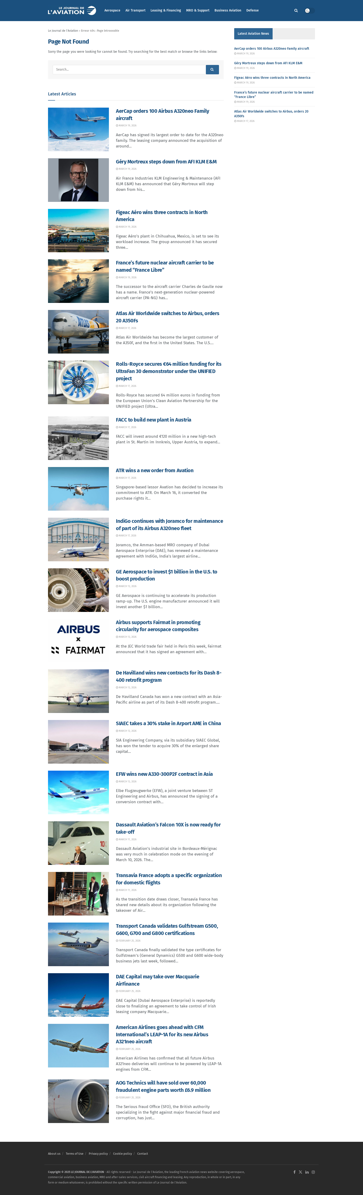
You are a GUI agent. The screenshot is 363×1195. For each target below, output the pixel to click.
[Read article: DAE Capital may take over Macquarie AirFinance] (78, 995)
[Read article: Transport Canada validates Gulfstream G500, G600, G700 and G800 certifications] (78, 944)
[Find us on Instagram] (313, 1172)
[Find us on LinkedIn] (307, 1172)
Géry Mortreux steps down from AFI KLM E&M (166, 161)
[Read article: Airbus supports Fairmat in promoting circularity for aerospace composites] (78, 641)
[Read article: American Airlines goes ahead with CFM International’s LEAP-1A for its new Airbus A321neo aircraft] (78, 1045)
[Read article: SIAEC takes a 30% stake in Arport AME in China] (78, 742)
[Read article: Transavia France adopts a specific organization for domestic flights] (78, 894)
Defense (252, 10)
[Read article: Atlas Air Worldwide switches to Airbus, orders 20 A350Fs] (78, 332)
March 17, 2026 (126, 328)
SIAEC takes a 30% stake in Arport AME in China (168, 723)
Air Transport (135, 10)
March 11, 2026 (126, 839)
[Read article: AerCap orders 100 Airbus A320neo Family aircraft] (78, 129)
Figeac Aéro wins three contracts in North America (272, 78)
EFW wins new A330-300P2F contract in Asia (164, 774)
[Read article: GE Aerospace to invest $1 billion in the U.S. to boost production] (78, 590)
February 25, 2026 (128, 940)
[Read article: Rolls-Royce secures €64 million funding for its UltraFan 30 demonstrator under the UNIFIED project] (78, 382)
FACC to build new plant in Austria (153, 420)
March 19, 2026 (126, 125)
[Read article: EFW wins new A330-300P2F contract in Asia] (78, 792)
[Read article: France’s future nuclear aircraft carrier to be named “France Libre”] (78, 281)
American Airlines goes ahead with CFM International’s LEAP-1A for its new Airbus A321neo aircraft (162, 1034)
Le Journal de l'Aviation (63, 30)
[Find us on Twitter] (300, 1172)
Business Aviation (228, 10)
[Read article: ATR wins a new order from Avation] (78, 489)
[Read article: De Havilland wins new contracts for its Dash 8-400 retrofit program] (78, 691)
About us (54, 1153)
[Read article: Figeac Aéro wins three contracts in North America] (78, 231)
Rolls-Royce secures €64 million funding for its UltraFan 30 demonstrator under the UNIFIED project (168, 371)
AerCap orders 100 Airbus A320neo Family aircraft (271, 49)
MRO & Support (197, 10)
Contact (142, 1153)
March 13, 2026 (126, 586)
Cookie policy (122, 1153)
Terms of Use (74, 1153)
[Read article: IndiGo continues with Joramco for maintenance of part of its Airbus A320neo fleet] (78, 539)
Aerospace (112, 10)
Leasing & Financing (166, 10)
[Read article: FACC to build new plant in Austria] (78, 438)
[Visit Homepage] (73, 11)
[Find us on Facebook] (294, 1172)
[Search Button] (296, 10)
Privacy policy (98, 1153)
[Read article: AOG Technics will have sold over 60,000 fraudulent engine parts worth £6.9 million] (78, 1101)
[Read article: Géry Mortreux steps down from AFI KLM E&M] (78, 180)
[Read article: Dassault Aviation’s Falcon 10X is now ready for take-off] (78, 843)
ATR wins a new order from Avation (154, 470)
